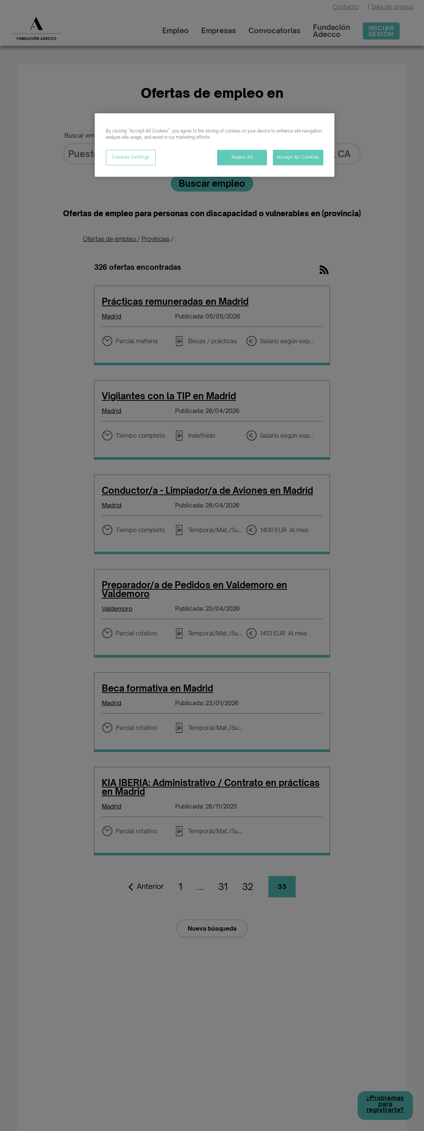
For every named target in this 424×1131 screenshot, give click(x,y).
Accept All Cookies (298, 157)
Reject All (242, 157)
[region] (214, 145)
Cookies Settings (131, 157)
